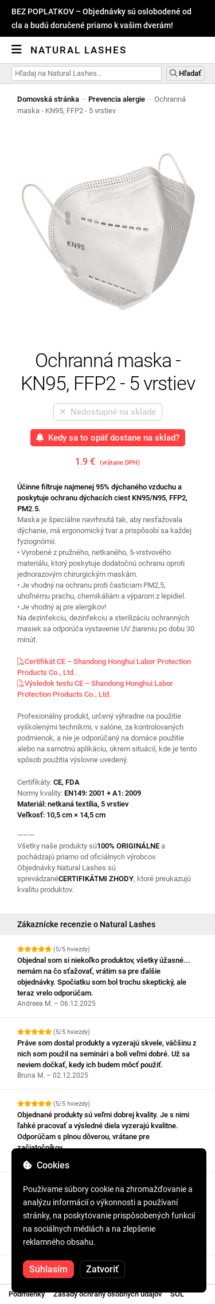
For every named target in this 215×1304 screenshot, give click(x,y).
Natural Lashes (78, 50)
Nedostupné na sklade (108, 412)
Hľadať (185, 73)
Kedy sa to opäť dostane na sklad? (107, 438)
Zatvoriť (102, 1269)
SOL (177, 1294)
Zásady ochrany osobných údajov (107, 1294)
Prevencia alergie (116, 99)
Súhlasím (48, 1269)
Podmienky (27, 1294)
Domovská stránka (48, 99)
